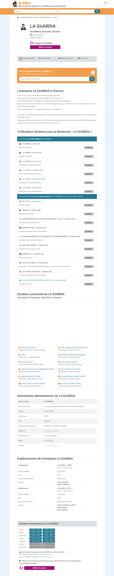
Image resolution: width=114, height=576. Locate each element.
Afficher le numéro (45, 47)
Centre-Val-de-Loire (45, 17)
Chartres (55, 17)
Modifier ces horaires (45, 554)
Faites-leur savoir (47, 557)
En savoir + (88, 147)
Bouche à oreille (44, 58)
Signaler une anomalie (65, 58)
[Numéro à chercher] (54, 79)
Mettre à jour (82, 58)
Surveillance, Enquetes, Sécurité (29, 17)
